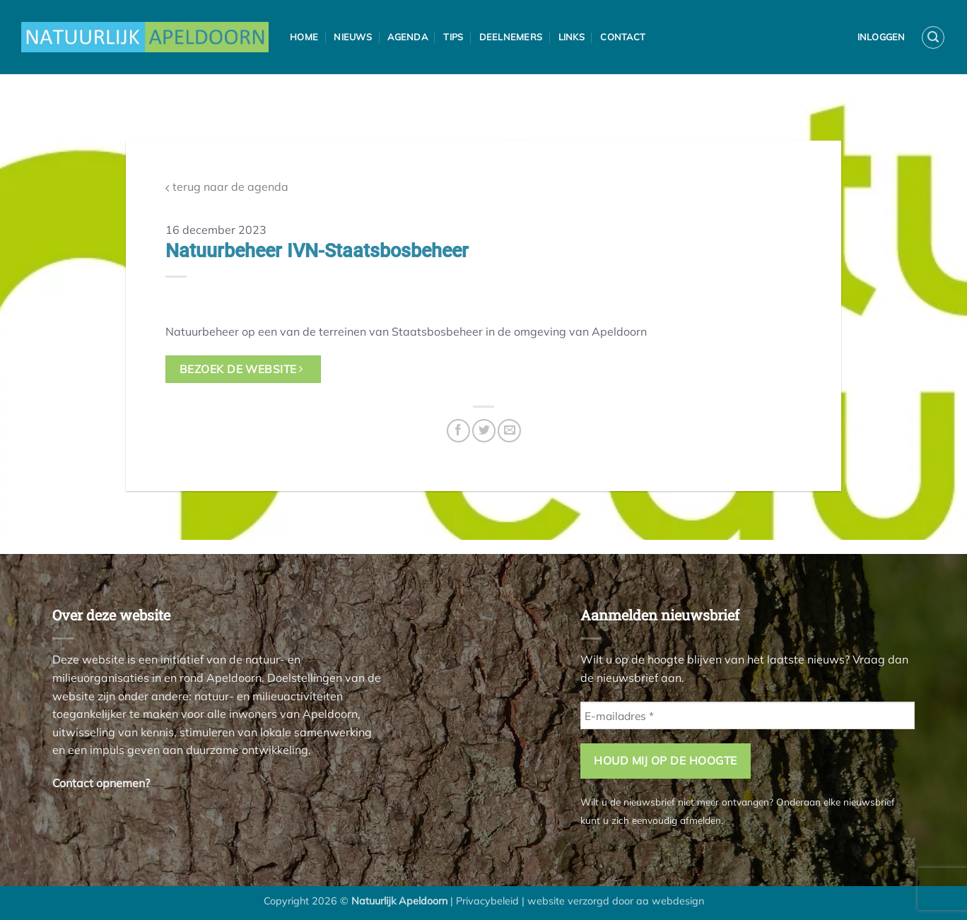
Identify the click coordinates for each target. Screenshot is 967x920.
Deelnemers (511, 36)
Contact (622, 36)
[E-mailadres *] (747, 715)
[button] (933, 37)
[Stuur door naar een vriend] (509, 430)
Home (304, 36)
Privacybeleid (487, 901)
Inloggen (881, 36)
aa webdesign (670, 901)
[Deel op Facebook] (458, 430)
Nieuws (353, 36)
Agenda (407, 36)
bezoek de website (241, 369)
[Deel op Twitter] (484, 430)
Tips (453, 36)
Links (571, 36)
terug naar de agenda (226, 187)
